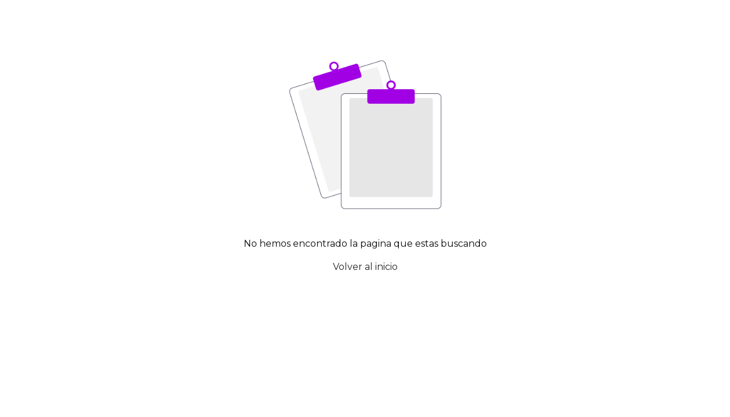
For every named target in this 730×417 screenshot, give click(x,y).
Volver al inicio (365, 266)
